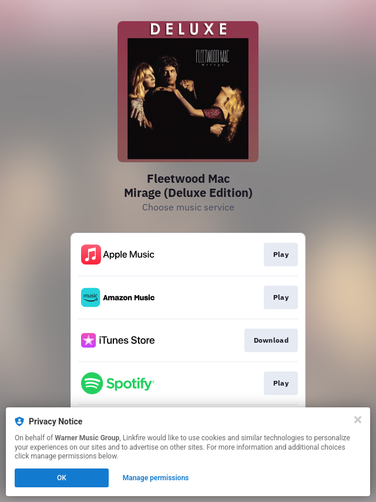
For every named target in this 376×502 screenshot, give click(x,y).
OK (61, 478)
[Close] (357, 419)
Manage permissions (156, 478)
